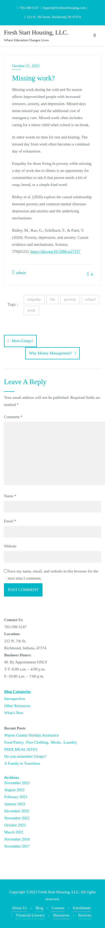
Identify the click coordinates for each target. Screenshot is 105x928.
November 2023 (17, 783)
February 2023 (15, 797)
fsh (52, 299)
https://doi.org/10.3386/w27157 (55, 251)
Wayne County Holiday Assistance (31, 735)
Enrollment (82, 908)
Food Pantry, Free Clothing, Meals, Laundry (40, 742)
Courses (58, 908)
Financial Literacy (30, 915)
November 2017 (17, 846)
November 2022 (17, 818)
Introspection (14, 699)
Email (10, 521)
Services (84, 915)
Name (10, 496)
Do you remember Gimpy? (25, 756)
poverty (70, 299)
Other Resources (17, 706)
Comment (13, 417)
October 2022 (15, 825)
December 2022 (16, 811)
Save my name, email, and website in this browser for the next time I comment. (53, 574)
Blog (39, 908)
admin (19, 272)
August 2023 (14, 790)
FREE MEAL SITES (20, 749)
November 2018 (17, 839)
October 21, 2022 (26, 66)
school (90, 299)
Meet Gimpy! (22, 341)
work (31, 310)
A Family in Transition (22, 763)
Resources (61, 915)
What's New (13, 713)
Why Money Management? (50, 353)
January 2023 (14, 804)
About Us (19, 908)
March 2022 (13, 832)
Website (10, 546)
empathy (34, 299)
